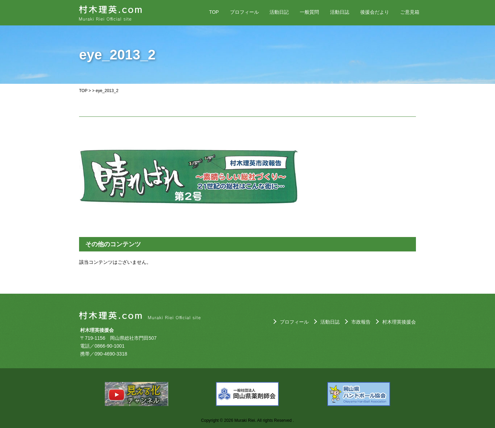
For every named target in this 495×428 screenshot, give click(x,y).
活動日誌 (339, 12)
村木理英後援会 (399, 322)
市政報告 (361, 322)
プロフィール (244, 12)
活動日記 (279, 12)
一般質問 (309, 12)
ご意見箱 (409, 12)
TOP (214, 12)
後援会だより (374, 12)
